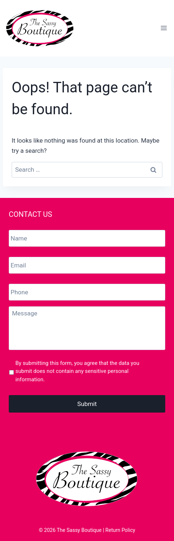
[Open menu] (163, 28)
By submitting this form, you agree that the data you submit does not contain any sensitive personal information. (77, 371)
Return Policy (120, 530)
